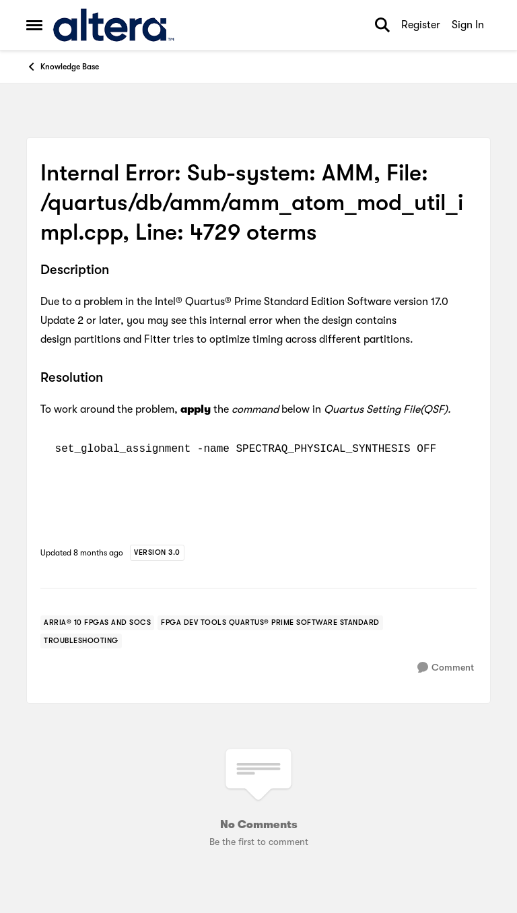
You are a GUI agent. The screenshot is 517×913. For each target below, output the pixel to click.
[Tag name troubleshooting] (81, 641)
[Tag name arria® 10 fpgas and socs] (97, 622)
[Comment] (446, 667)
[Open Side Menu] (34, 25)
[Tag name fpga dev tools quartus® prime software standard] (270, 622)
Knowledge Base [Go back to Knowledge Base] (62, 66)
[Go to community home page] (113, 25)
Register (420, 25)
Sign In (468, 25)
